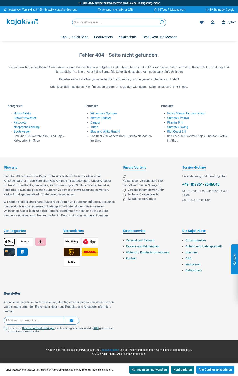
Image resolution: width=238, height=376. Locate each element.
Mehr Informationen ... (103, 369)
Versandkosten (110, 349)
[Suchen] (161, 22)
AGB (188, 258)
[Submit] (71, 321)
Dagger (95, 122)
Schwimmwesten (25, 118)
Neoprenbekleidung (27, 127)
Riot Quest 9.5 (176, 131)
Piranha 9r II (175, 122)
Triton (94, 127)
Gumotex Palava (178, 118)
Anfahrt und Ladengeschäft (204, 246)
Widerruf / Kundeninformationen (147, 252)
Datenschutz (194, 270)
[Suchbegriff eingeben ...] (115, 22)
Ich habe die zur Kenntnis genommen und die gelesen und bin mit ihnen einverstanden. (60, 330)
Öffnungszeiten (196, 240)
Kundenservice (134, 231)
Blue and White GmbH (105, 131)
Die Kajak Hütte (194, 231)
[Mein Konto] (212, 22)
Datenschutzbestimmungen (38, 328)
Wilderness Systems (103, 113)
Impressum (193, 264)
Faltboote (20, 122)
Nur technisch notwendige (149, 369)
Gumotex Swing (177, 127)
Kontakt (131, 258)
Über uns (191, 252)
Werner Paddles (100, 118)
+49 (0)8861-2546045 (201, 184)
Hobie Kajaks (22, 113)
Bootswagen (22, 131)
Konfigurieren (183, 369)
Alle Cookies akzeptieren (215, 369)
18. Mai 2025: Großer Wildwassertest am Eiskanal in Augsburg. (119, 3)
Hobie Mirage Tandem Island (186, 113)
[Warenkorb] (227, 22)
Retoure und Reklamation (143, 246)
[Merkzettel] (201, 22)
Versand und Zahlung (140, 240)
